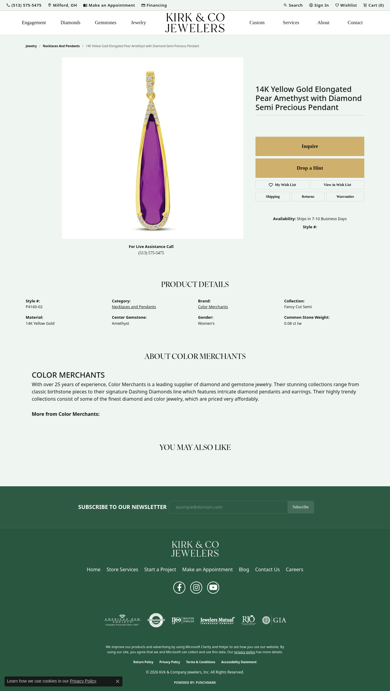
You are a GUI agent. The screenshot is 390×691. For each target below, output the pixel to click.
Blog (244, 569)
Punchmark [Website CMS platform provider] (206, 682)
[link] (62, 5)
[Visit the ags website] (122, 620)
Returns (308, 196)
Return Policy (143, 661)
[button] (23, 5)
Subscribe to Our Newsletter (122, 507)
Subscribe (301, 507)
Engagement (34, 22)
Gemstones (105, 22)
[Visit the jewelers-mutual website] (217, 620)
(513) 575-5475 (151, 253)
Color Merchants (213, 306)
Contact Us (267, 569)
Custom (257, 22)
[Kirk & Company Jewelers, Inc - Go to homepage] (195, 548)
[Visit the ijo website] (182, 620)
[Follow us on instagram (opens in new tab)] (196, 588)
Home (94, 569)
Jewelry (138, 22)
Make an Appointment (207, 569)
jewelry (31, 46)
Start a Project (160, 569)
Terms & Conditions (200, 661)
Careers (294, 569)
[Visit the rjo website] (248, 620)
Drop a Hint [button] (310, 168)
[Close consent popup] (117, 681)
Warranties (345, 196)
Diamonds (70, 22)
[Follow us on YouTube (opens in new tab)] (213, 588)
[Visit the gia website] (274, 620)
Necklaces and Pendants (61, 46)
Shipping (273, 196)
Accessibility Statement (239, 661)
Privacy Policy (169, 661)
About (323, 22)
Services (291, 22)
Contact (355, 22)
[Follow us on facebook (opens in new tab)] (179, 588)
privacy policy (244, 652)
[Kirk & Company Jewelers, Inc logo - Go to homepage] (195, 23)
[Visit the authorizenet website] (156, 620)
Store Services (122, 569)
